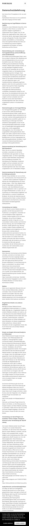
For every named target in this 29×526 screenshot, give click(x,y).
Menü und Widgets (25, 3)
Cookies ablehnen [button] (8, 523)
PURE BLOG (7, 3)
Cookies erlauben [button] (20, 523)
